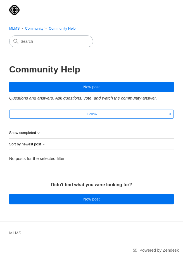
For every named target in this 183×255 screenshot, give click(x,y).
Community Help (62, 28)
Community (34, 28)
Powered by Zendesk (159, 250)
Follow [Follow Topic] (92, 114)
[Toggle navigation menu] (164, 10)
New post (91, 87)
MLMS (14, 28)
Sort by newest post (27, 144)
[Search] (51, 41)
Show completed (25, 133)
